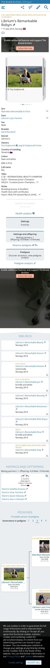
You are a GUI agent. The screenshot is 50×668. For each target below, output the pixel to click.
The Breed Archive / (11, 2)
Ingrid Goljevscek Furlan (30, 138)
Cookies (28, 656)
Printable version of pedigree (25, 478)
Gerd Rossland (8, 124)
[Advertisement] (25, 41)
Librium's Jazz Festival (11, 110)
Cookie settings (16, 662)
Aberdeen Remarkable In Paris (15, 103)
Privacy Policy (13, 656)
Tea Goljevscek (9, 138)
